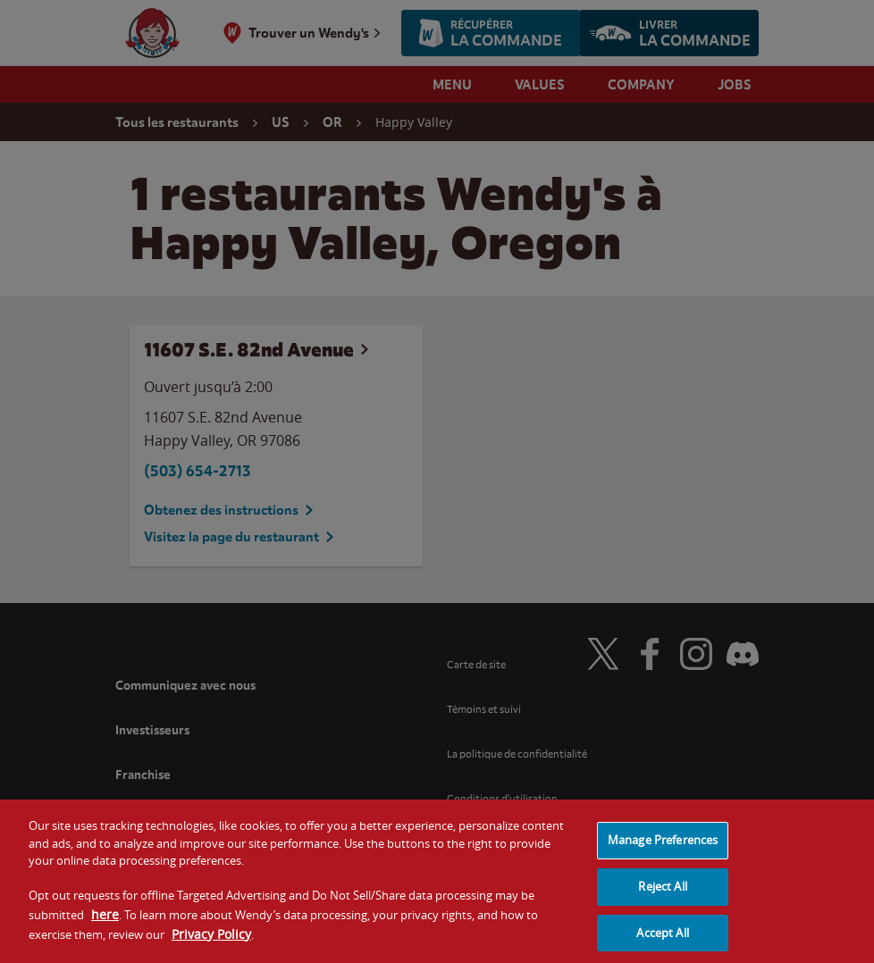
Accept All (662, 940)
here (105, 921)
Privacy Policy (211, 941)
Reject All (662, 893)
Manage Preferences (663, 848)
